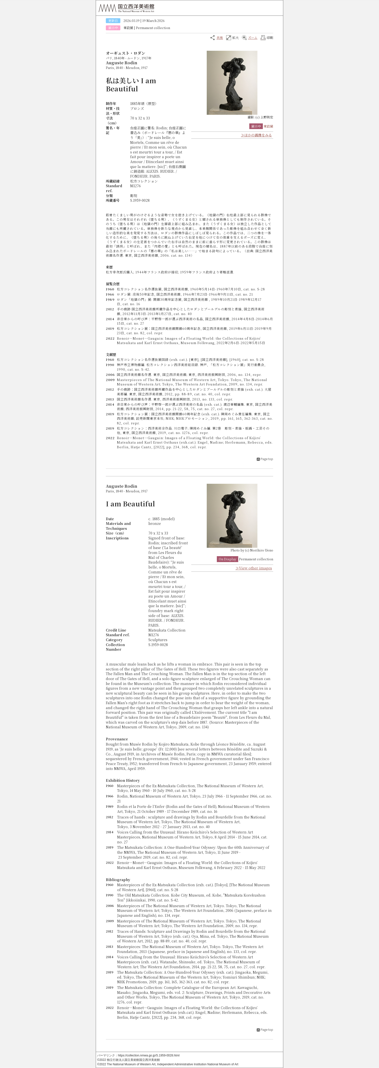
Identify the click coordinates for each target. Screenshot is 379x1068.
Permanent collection (153, 27)
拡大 (235, 37)
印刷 (270, 37)
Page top (267, 459)
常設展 (128, 27)
